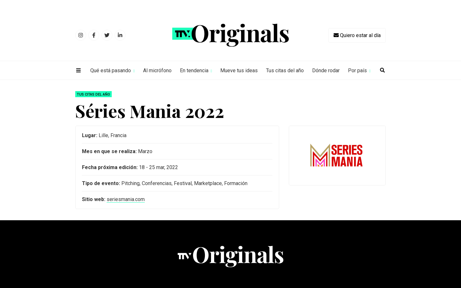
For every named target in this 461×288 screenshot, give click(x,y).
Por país (357, 70)
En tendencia (194, 70)
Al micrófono (157, 70)
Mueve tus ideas (239, 70)
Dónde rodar (326, 70)
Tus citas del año (285, 70)
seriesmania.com (126, 199)
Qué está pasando (110, 70)
